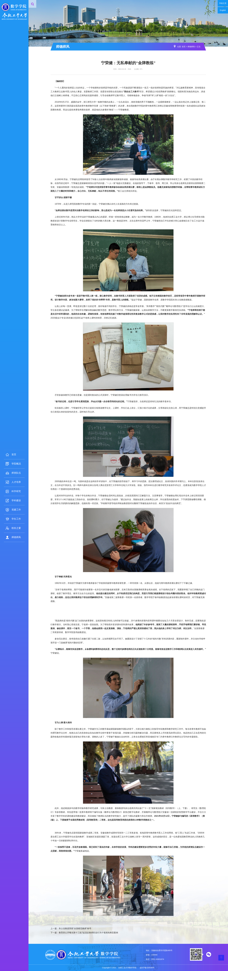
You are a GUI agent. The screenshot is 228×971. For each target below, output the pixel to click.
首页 (184, 47)
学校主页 (222, 3)
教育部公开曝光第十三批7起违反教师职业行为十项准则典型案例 (88, 933)
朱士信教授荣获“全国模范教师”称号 (75, 928)
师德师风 (191, 47)
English (223, 10)
